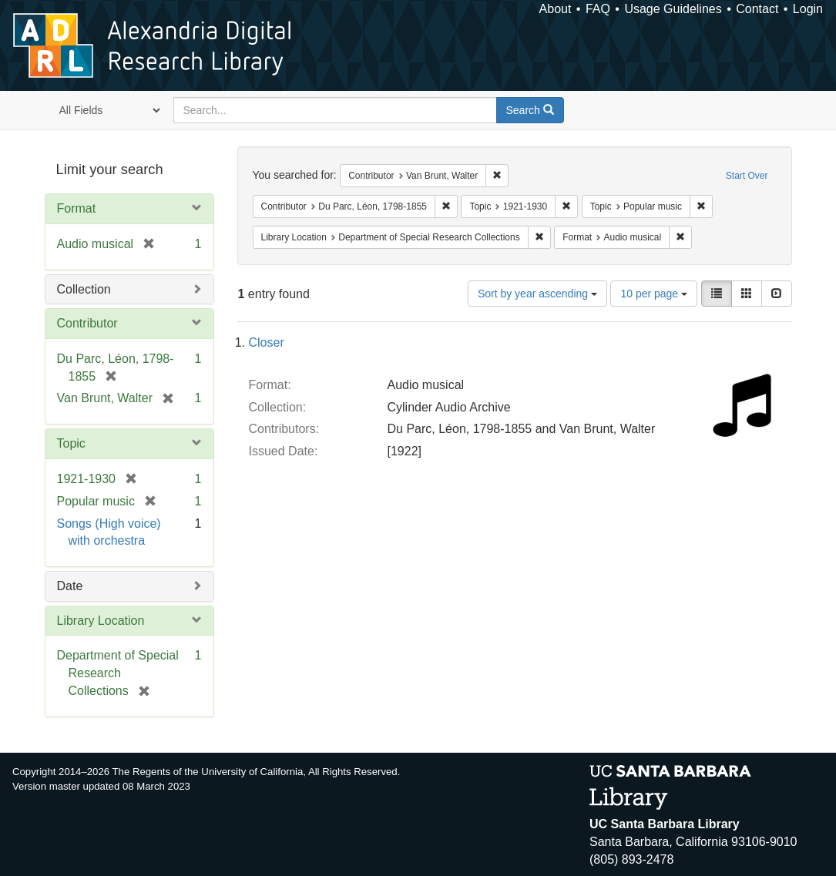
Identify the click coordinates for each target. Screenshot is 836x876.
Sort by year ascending (537, 293)
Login (808, 8)
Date (70, 585)
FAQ (598, 8)
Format (76, 208)
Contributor (87, 323)
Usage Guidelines (672, 8)
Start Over (747, 175)
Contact (757, 8)
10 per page (653, 293)
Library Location (101, 620)
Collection (84, 289)
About (555, 8)
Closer (266, 342)
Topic (71, 443)
